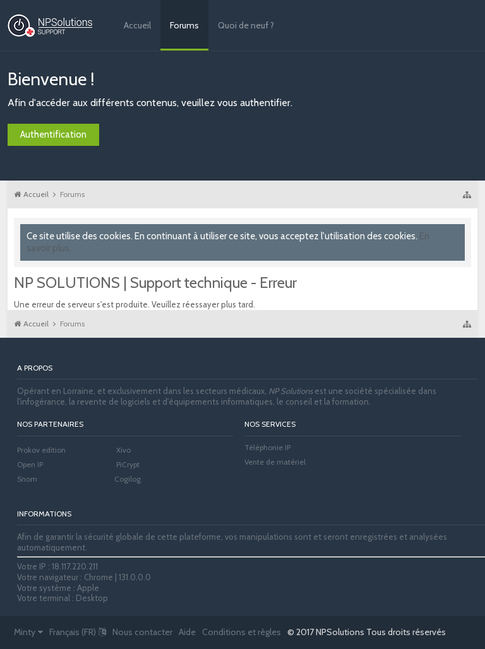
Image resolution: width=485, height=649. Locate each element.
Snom (27, 479)
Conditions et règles (241, 632)
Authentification (53, 134)
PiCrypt (128, 464)
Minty (28, 632)
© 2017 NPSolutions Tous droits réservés (366, 632)
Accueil (137, 25)
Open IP (30, 464)
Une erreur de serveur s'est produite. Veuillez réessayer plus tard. (134, 304)
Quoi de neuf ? (246, 25)
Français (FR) (77, 632)
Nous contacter (142, 632)
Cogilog (127, 479)
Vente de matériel (275, 462)
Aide (187, 632)
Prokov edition (41, 450)
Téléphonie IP (267, 447)
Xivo (123, 450)
